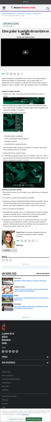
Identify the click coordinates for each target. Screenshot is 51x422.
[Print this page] (18, 74)
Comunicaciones (37, 13)
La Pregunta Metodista (11, 379)
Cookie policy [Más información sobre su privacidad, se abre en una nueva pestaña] (25, 414)
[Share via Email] (22, 74)
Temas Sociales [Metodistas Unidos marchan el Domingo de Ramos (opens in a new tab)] (17, 278)
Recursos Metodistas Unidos (8, 13)
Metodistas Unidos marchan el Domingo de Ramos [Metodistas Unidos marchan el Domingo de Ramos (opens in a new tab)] (30, 280)
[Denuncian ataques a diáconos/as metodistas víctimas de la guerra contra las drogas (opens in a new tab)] (7, 307)
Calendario (6, 383)
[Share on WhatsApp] (14, 74)
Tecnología (6, 250)
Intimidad (5, 403)
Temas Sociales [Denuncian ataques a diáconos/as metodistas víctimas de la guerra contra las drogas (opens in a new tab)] (17, 304)
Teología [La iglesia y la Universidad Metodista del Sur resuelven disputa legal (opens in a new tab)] (16, 295)
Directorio (6, 372)
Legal (3, 407)
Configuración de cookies (16, 419)
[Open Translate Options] (8, 26)
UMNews (5, 390)
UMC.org (5, 386)
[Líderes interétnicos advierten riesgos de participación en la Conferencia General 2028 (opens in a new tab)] (7, 290)
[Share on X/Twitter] (11, 74)
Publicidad (5, 400)
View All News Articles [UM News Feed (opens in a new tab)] (43, 273)
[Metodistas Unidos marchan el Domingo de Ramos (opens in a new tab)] (7, 281)
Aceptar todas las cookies (34, 419)
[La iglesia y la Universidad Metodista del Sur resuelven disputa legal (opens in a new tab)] (7, 298)
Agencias (28, 13)
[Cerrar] (48, 411)
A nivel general (20, 13)
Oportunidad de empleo (9, 396)
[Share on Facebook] (7, 74)
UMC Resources (8, 362)
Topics (4, 356)
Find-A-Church (7, 375)
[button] (47, 8)
